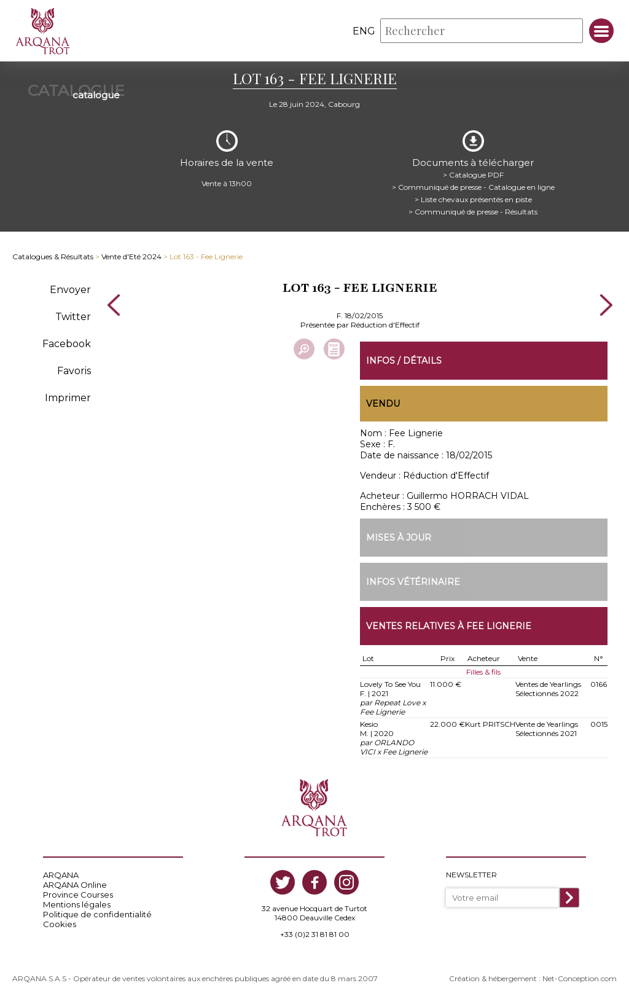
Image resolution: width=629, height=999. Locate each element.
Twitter (73, 317)
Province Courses (78, 894)
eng (364, 31)
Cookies (59, 924)
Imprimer (68, 398)
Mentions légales (77, 904)
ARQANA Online (75, 885)
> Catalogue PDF (473, 174)
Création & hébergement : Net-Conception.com (533, 978)
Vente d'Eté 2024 (131, 256)
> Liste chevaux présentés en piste (473, 199)
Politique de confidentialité (97, 914)
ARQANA (61, 875)
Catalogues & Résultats (52, 256)
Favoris (74, 371)
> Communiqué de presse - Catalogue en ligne (473, 187)
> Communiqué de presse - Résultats (472, 211)
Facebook (66, 344)
